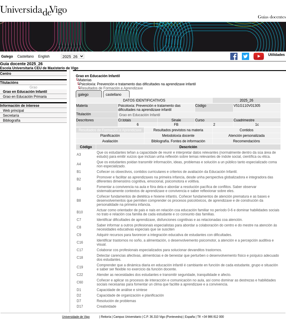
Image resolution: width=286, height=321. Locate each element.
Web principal (13, 111)
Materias (84, 80)
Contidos (246, 130)
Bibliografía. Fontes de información (178, 141)
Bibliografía (11, 120)
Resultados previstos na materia (178, 130)
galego (83, 95)
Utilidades (276, 55)
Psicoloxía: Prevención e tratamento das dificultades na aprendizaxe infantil (137, 84)
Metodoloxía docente (178, 136)
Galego (7, 56)
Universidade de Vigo (76, 316)
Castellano (25, 56)
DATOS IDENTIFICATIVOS (144, 100)
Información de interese (19, 106)
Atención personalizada (247, 136)
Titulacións (9, 83)
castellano (113, 95)
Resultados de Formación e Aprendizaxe (110, 130)
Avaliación (110, 141)
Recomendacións (246, 141)
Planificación (110, 136)
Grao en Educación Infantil (25, 92)
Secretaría (11, 115)
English (43, 56)
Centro (5, 74)
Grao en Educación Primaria (25, 97)
